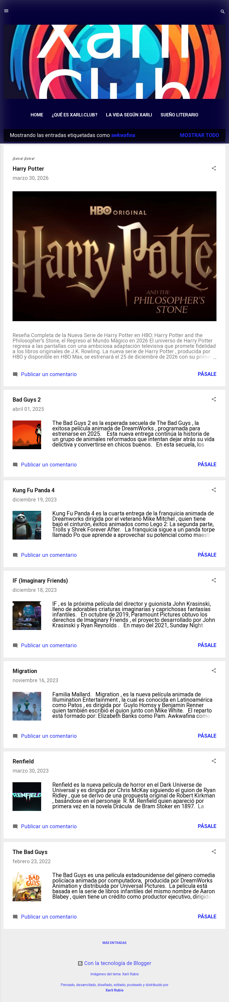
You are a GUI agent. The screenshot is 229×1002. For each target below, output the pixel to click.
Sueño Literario (179, 115)
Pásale (207, 374)
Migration (25, 671)
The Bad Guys (30, 852)
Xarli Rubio (130, 974)
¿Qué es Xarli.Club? (75, 115)
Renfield (23, 761)
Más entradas (114, 943)
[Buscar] (222, 12)
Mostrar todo (199, 135)
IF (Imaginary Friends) (40, 580)
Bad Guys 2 (27, 399)
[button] (213, 169)
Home (37, 115)
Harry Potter (28, 169)
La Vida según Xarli (129, 115)
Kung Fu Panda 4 (34, 490)
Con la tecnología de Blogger (114, 963)
